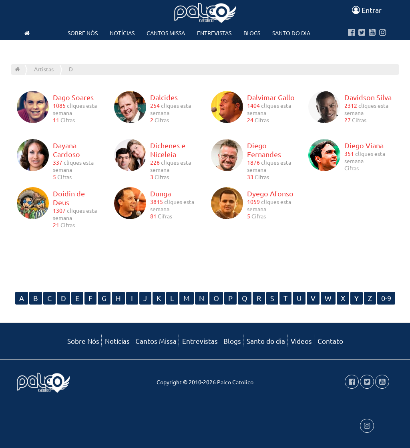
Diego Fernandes (264, 149)
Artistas (44, 69)
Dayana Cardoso (66, 149)
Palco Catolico (235, 381)
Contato (204, 48)
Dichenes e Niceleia (167, 149)
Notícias (122, 32)
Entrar (367, 10)
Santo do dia (291, 32)
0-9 (386, 298)
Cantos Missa (166, 32)
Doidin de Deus (69, 197)
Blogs (251, 32)
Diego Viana (364, 145)
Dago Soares (73, 97)
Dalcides (164, 97)
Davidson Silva (368, 97)
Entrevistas (214, 32)
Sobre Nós (83, 32)
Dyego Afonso (270, 193)
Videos (170, 48)
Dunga (160, 193)
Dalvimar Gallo (271, 97)
